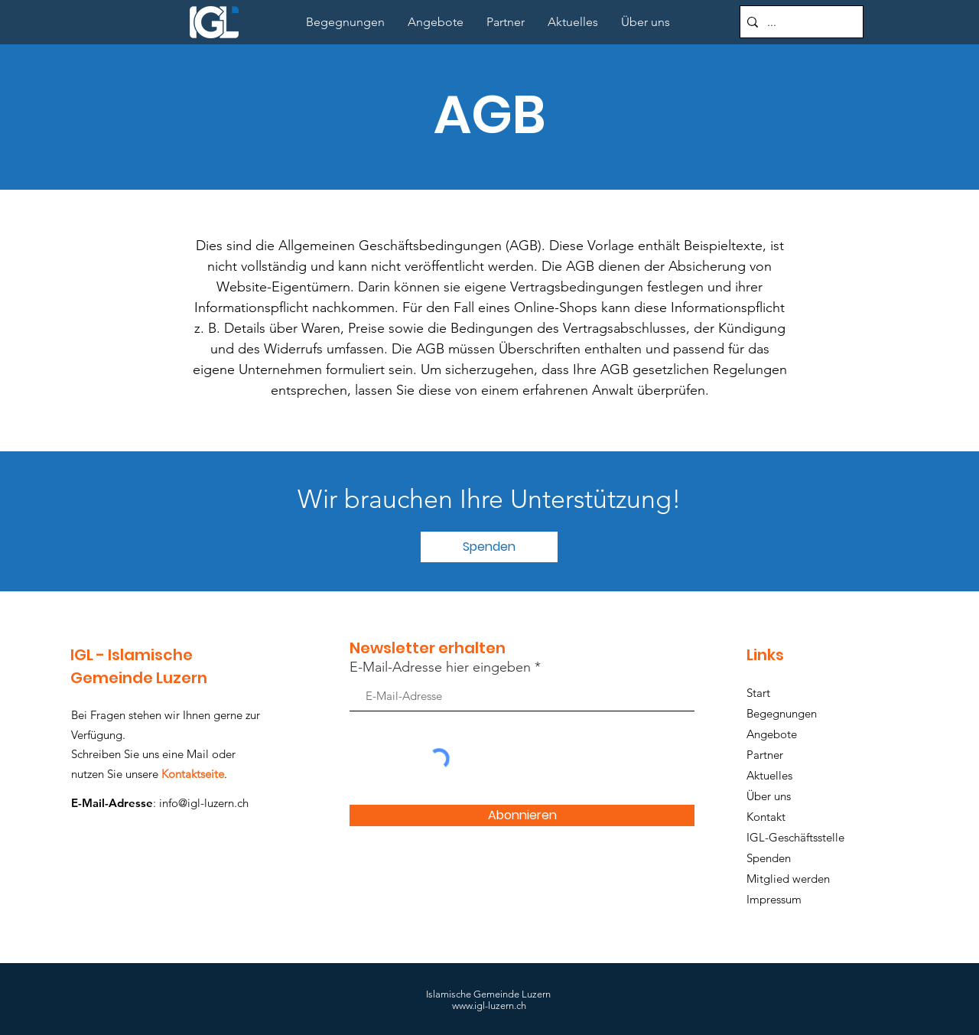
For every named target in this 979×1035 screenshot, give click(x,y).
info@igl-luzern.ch (204, 803)
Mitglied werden (788, 878)
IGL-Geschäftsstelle (795, 837)
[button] (489, 547)
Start (758, 692)
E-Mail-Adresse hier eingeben (440, 667)
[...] (799, 21)
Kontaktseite (192, 773)
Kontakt (765, 816)
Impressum (774, 899)
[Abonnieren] (522, 815)
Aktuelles (769, 775)
